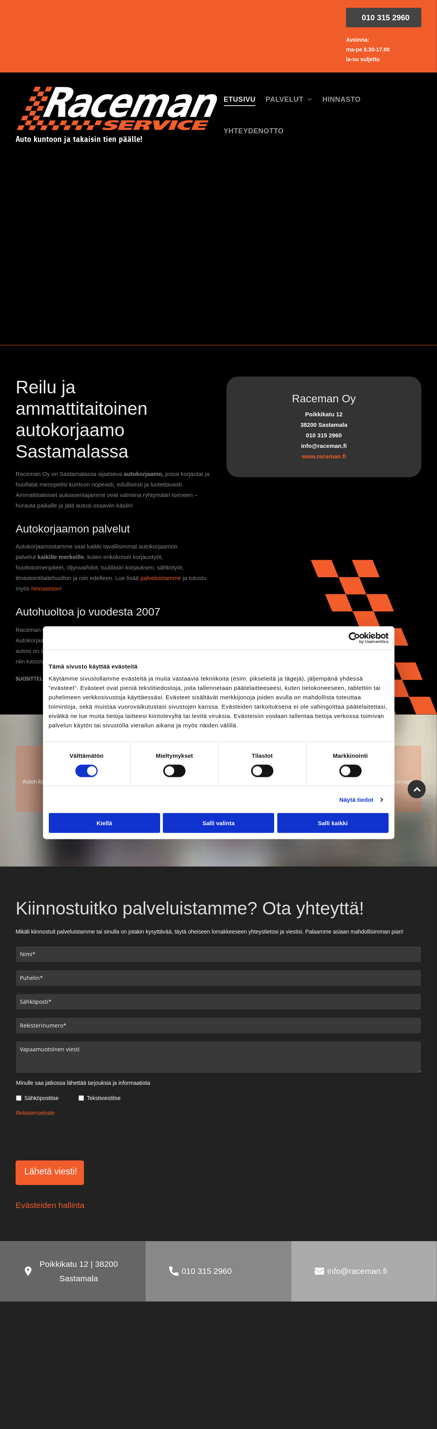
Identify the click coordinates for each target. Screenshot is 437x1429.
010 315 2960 (207, 1270)
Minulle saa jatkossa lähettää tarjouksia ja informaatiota (83, 1083)
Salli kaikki (333, 823)
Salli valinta (218, 823)
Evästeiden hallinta (50, 1205)
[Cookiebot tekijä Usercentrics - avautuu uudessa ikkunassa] (354, 638)
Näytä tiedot (356, 799)
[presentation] (75, 1137)
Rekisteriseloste (35, 1113)
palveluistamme (160, 578)
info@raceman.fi (357, 1270)
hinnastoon (45, 588)
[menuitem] (240, 100)
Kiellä (104, 823)
